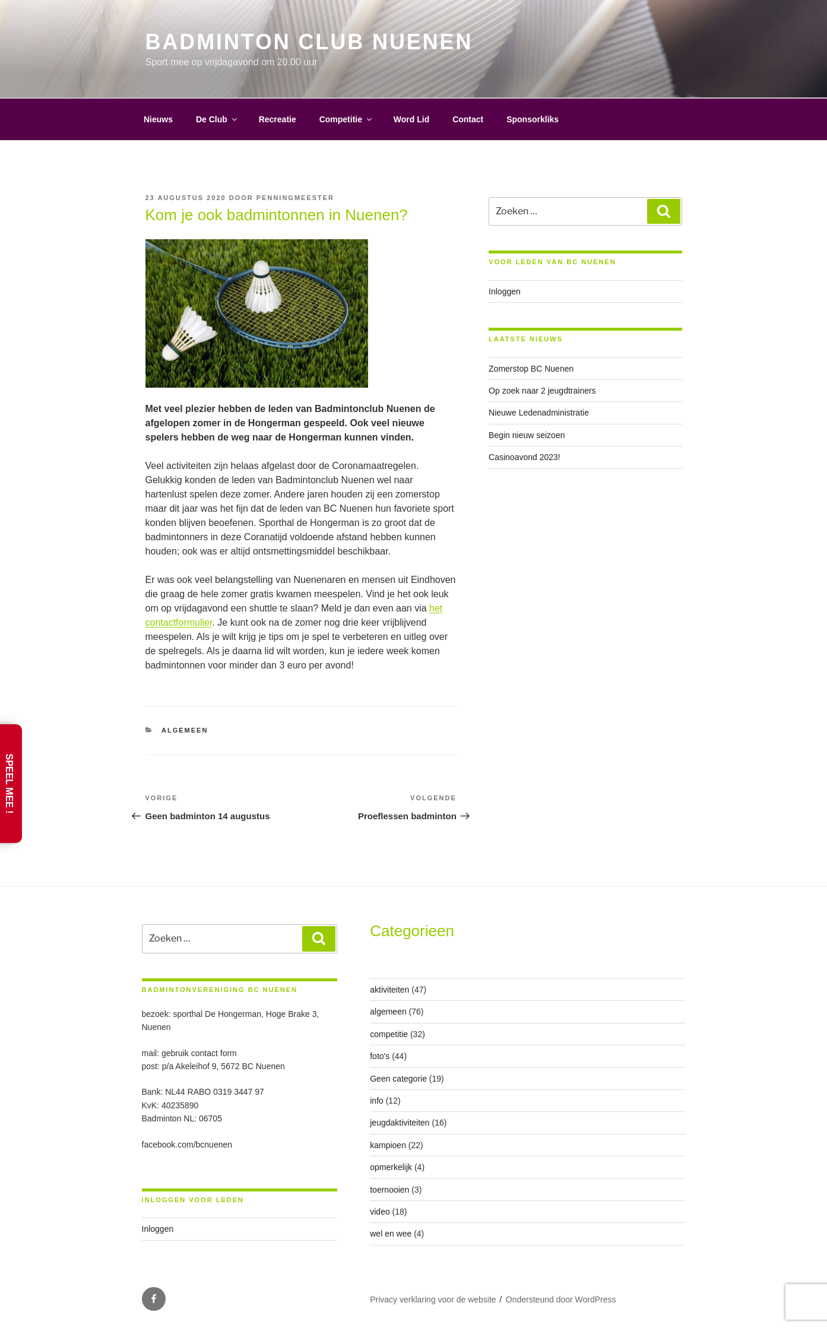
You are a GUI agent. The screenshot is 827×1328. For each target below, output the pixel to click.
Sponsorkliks (532, 119)
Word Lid (411, 119)
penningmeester (295, 197)
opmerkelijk (391, 1167)
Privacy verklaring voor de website (433, 1299)
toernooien (389, 1189)
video (379, 1211)
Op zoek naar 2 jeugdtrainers (542, 390)
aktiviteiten (389, 989)
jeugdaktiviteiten (399, 1122)
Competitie (346, 119)
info (377, 1100)
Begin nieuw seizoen (527, 435)
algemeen (184, 730)
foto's (379, 1056)
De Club (217, 119)
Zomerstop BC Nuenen (531, 368)
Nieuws (158, 119)
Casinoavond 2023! (524, 457)
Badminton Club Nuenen (309, 42)
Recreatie (277, 119)
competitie (389, 1034)
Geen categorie (398, 1078)
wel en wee (390, 1233)
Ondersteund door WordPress (561, 1299)
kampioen (388, 1145)
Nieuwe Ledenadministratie (539, 412)
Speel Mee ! (9, 784)
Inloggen (505, 291)
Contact (467, 119)
